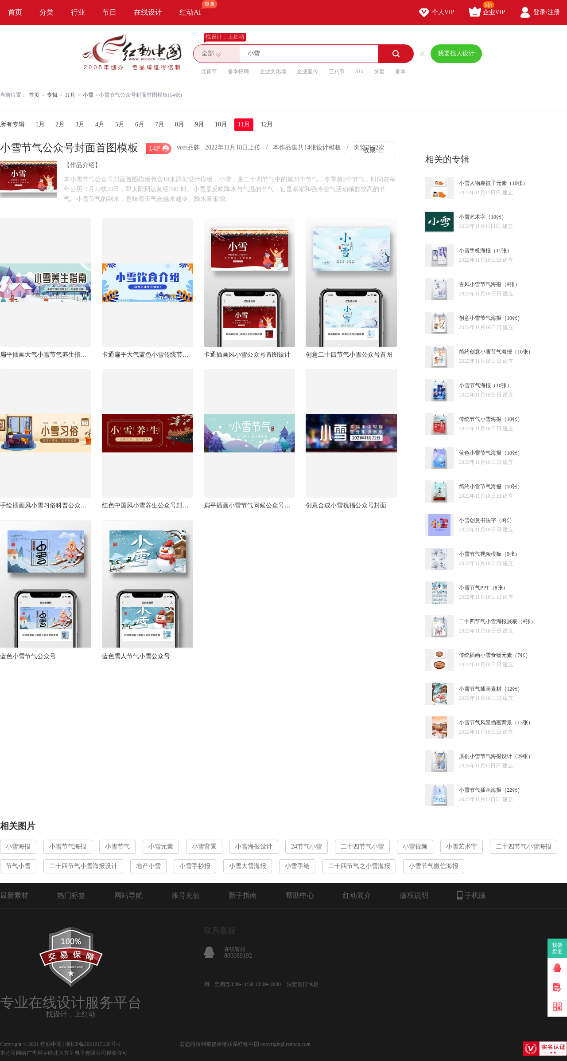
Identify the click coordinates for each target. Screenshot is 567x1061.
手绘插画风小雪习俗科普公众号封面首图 (45, 505)
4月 (100, 124)
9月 (199, 124)
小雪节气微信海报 (433, 866)
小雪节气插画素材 (480, 689)
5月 (119, 124)
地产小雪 (148, 866)
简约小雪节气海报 (480, 486)
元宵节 (209, 71)
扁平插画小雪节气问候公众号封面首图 (249, 505)
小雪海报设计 (253, 846)
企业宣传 (307, 71)
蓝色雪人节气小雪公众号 (136, 656)
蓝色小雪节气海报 (480, 453)
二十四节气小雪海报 (523, 846)
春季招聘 (238, 71)
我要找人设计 (456, 53)
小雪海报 (18, 846)
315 (359, 71)
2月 (60, 124)
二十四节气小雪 (362, 846)
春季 (400, 71)
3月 (80, 124)
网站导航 (128, 895)
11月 (70, 95)
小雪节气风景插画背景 (485, 722)
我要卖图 (557, 948)
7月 (159, 124)
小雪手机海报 (475, 251)
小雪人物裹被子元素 (483, 183)
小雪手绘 (297, 866)
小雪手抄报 (194, 866)
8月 (179, 124)
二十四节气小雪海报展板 (488, 621)
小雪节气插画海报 (480, 790)
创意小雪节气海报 (480, 318)
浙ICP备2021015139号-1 (92, 1044)
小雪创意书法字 (477, 520)
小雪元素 (160, 846)
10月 (221, 124)
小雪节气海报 (475, 385)
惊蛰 (379, 71)
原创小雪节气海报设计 (485, 756)
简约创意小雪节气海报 (485, 352)
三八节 (337, 71)
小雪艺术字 (472, 217)
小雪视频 (415, 846)
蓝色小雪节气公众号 (28, 656)
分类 (46, 12)
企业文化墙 (273, 71)
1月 (40, 124)
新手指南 (243, 895)
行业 (78, 12)
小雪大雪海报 (247, 866)
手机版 (471, 895)
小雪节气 (117, 846)
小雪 (88, 95)
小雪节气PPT (474, 588)
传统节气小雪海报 (480, 419)
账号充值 (185, 895)
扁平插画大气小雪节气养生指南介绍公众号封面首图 (45, 354)
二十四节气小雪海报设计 (83, 866)
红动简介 (357, 895)
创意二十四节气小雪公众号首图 (349, 354)
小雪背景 (204, 846)
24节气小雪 (306, 846)
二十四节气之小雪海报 (359, 866)
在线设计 (148, 12)
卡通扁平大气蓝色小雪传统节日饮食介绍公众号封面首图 (147, 354)
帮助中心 (300, 895)
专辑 (52, 95)
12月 (266, 124)
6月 (139, 124)
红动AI (194, 8)
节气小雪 (18, 866)
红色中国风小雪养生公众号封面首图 (147, 505)
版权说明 (414, 895)
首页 (15, 12)
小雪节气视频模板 (480, 554)
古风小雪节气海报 (480, 284)
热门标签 (71, 895)
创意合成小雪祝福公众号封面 (346, 505)
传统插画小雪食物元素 (485, 655)
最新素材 (14, 895)
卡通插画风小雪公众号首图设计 (247, 354)
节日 (109, 12)
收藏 (369, 150)
